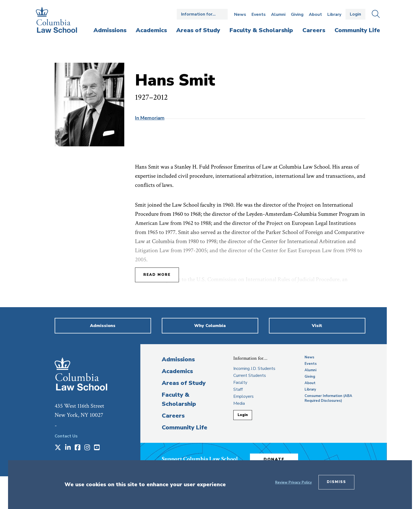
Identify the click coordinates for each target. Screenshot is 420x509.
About (315, 14)
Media (239, 403)
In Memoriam (149, 118)
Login (355, 14)
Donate (274, 459)
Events (259, 14)
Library (334, 14)
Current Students (249, 375)
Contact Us (66, 436)
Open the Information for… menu (202, 14)
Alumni (278, 14)
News (240, 14)
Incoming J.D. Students (254, 368)
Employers (243, 396)
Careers (173, 416)
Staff (238, 389)
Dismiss (336, 482)
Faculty (240, 382)
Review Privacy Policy (293, 482)
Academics (177, 371)
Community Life (184, 427)
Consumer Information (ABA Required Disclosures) (328, 398)
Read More (157, 274)
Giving (297, 14)
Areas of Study (184, 383)
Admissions (178, 359)
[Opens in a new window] (58, 447)
